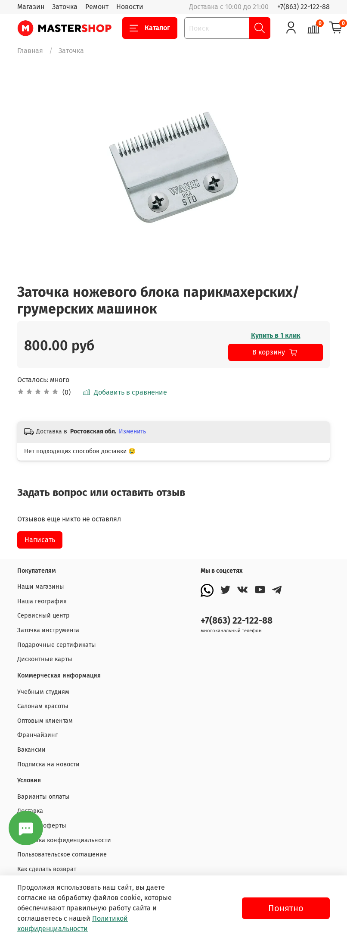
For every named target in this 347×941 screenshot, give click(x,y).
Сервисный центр (43, 615)
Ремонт (96, 7)
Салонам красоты (42, 706)
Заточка (64, 7)
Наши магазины (40, 586)
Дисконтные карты (44, 659)
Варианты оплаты (43, 796)
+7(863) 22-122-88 (303, 7)
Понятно (286, 908)
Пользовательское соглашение (62, 854)
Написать (40, 540)
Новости (129, 7)
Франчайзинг (37, 735)
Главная (30, 51)
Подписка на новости (48, 764)
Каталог (150, 28)
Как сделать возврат (46, 869)
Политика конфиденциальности (64, 840)
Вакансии (31, 749)
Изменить (132, 431)
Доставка (30, 811)
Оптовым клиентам (45, 721)
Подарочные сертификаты (56, 645)
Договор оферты (41, 825)
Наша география (42, 601)
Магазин (30, 7)
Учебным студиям (43, 692)
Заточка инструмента (48, 630)
